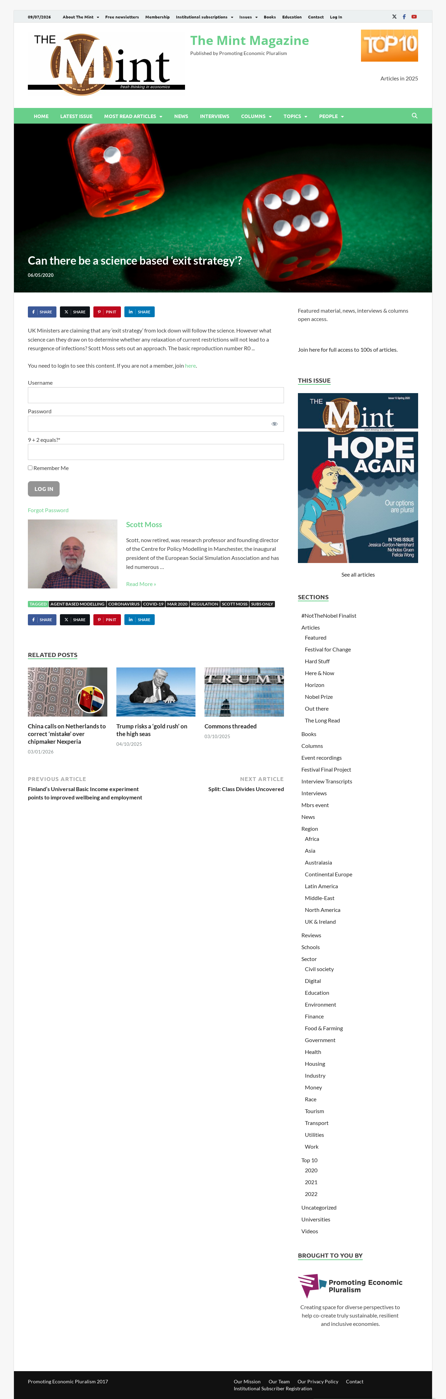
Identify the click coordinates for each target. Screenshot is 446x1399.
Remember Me (48, 467)
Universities (315, 1219)
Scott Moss (144, 524)
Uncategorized (319, 1207)
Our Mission (247, 1381)
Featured (315, 637)
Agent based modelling (78, 604)
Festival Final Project (326, 769)
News (181, 116)
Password (40, 411)
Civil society (319, 969)
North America (322, 909)
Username (40, 382)
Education (292, 16)
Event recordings (321, 757)
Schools (310, 947)
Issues (245, 16)
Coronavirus (123, 604)
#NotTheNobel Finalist (328, 615)
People (328, 116)
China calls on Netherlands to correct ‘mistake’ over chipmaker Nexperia (67, 733)
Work (311, 1146)
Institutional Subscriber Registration (273, 1388)
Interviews (214, 116)
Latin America (321, 886)
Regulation (204, 604)
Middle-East (319, 897)
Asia (310, 850)
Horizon (314, 684)
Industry (315, 1075)
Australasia (318, 862)
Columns (253, 116)
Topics (292, 116)
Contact (316, 16)
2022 (311, 1193)
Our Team (279, 1381)
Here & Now (319, 673)
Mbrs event (315, 805)
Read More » (141, 583)
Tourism (314, 1111)
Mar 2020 (177, 604)
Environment (320, 1004)
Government (320, 1040)
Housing (315, 1063)
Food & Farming (324, 1028)
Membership (157, 16)
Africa (312, 838)
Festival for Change (328, 649)
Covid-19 (153, 604)
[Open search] (414, 116)
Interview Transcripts (326, 781)
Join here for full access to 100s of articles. (348, 349)
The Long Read (322, 720)
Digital (313, 980)
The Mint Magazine (249, 40)
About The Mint (78, 16)
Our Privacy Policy (318, 1381)
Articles (310, 627)
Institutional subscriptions (202, 16)
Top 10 (309, 1160)
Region (309, 828)
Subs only (262, 604)
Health (313, 1051)
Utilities (314, 1134)
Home (41, 116)
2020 (311, 1170)
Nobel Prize (319, 696)
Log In (336, 16)
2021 (311, 1182)
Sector (309, 958)
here (190, 365)
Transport (317, 1122)
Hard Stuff (317, 661)
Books (270, 16)
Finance (314, 1016)
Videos (309, 1231)
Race (310, 1099)
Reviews (311, 935)
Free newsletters (122, 16)
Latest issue (76, 116)
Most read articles (130, 116)
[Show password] (274, 424)
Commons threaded (231, 726)
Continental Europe (328, 874)
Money (313, 1087)
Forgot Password (48, 510)
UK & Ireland (320, 921)
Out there (317, 708)
